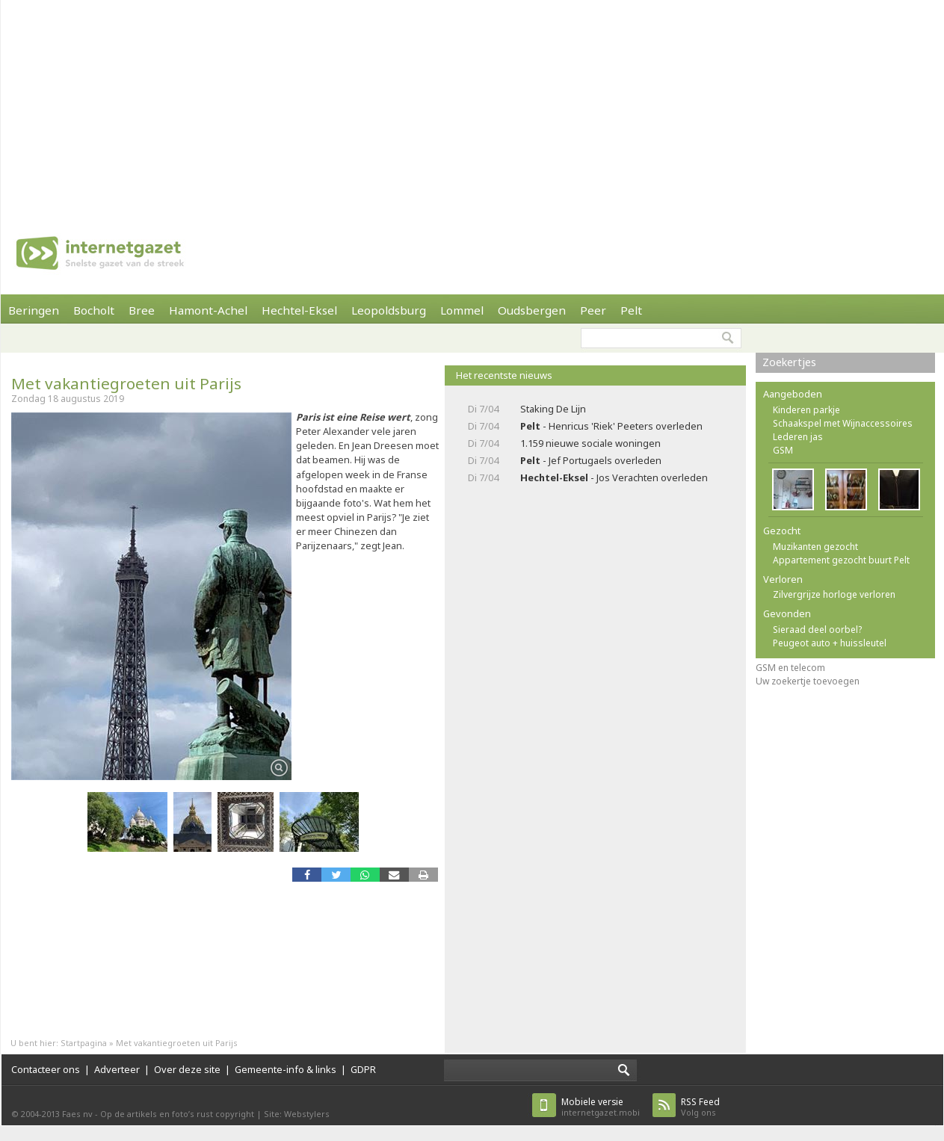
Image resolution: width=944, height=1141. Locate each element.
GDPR (363, 1069)
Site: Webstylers (297, 1113)
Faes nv (77, 1113)
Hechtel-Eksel (299, 310)
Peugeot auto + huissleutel (829, 643)
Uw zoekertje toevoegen (808, 681)
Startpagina (84, 1042)
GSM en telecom (790, 667)
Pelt (631, 310)
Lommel (462, 310)
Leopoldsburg (388, 310)
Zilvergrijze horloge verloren (834, 594)
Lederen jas (798, 436)
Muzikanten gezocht (815, 546)
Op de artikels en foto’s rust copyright (177, 1113)
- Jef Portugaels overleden (590, 460)
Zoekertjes (789, 362)
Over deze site (187, 1069)
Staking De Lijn (553, 408)
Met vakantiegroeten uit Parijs (126, 383)
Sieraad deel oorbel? (817, 629)
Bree (142, 310)
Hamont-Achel (208, 310)
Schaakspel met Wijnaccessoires (843, 423)
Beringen (33, 310)
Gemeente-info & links (285, 1069)
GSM (783, 450)
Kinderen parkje (806, 409)
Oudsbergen (532, 310)
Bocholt (93, 310)
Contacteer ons (45, 1069)
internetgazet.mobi (600, 1107)
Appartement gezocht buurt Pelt (841, 560)
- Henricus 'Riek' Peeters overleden (611, 426)
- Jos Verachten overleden (614, 477)
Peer (593, 310)
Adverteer (117, 1069)
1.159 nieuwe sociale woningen (590, 443)
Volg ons (700, 1107)
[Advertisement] (423, 104)
